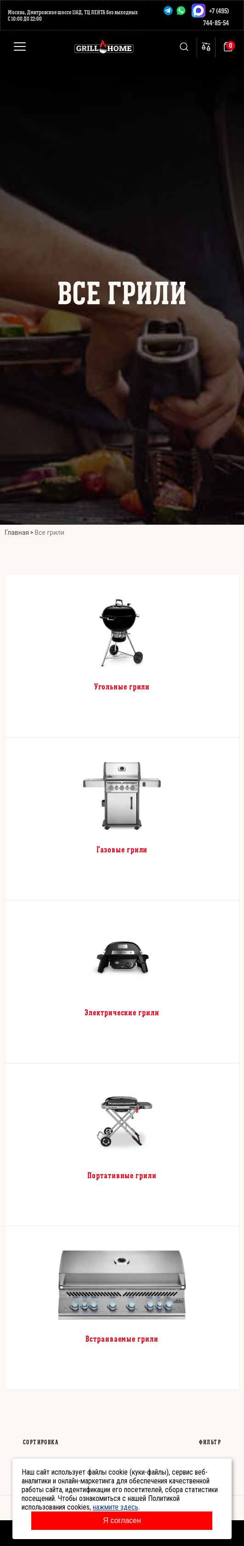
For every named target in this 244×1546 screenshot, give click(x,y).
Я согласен (122, 1520)
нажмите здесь (115, 1507)
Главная (17, 532)
